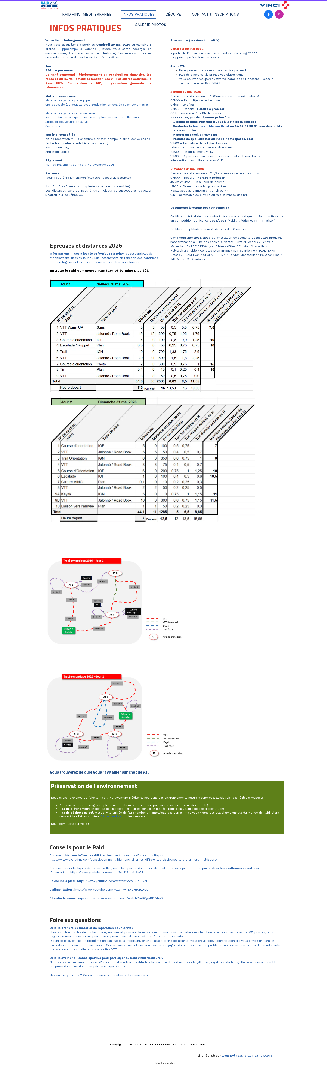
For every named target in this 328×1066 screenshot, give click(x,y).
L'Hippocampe (67, 49)
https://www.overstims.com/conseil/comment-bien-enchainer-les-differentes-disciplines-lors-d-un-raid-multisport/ (133, 859)
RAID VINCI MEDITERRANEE (87, 14)
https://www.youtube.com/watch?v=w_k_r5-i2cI (112, 881)
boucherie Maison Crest (211, 126)
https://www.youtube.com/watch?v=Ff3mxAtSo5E (106, 872)
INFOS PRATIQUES (139, 14)
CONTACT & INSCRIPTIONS (215, 14)
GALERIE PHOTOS (150, 24)
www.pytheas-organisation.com (247, 1055)
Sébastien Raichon (114, 816)
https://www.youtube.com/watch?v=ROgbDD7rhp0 (126, 898)
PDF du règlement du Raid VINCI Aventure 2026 (79, 164)
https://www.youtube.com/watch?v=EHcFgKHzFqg (111, 889)
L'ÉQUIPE (173, 14)
